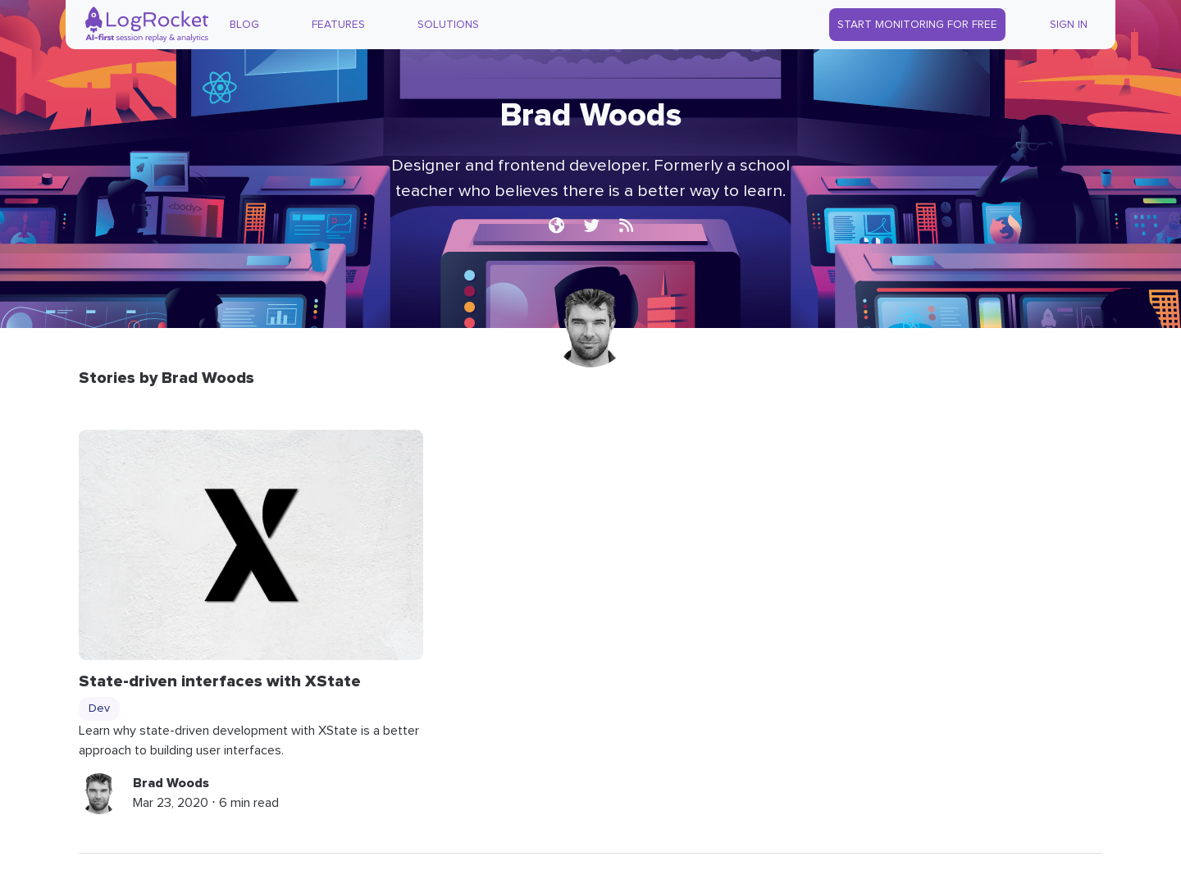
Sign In (1069, 24)
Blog (244, 24)
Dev (99, 708)
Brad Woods (171, 783)
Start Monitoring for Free (917, 24)
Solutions (448, 24)
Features (338, 24)
